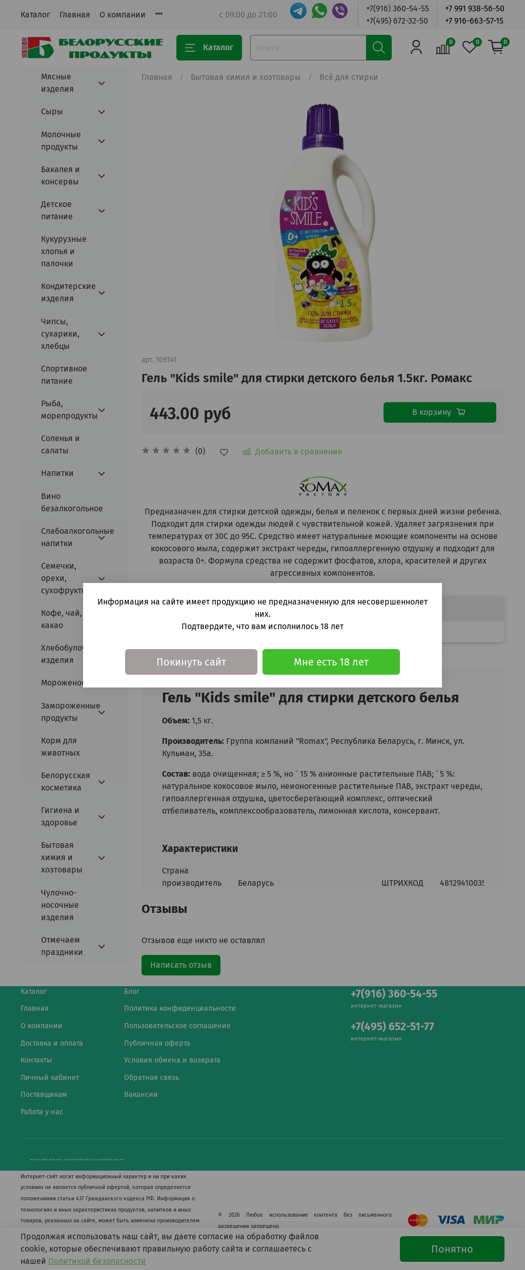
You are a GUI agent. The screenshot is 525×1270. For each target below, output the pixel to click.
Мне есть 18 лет (331, 662)
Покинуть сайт (191, 662)
